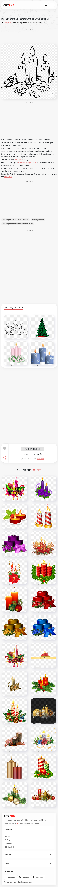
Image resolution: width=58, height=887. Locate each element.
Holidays (18, 160)
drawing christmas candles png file (15, 220)
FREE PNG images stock (27, 162)
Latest (7, 836)
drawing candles (38, 220)
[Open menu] (52, 5)
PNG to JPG (9, 847)
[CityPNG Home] (8, 5)
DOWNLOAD (32, 449)
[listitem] (10, 877)
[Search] (46, 5)
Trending (8, 843)
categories (8, 177)
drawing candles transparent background (18, 224)
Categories (9, 840)
